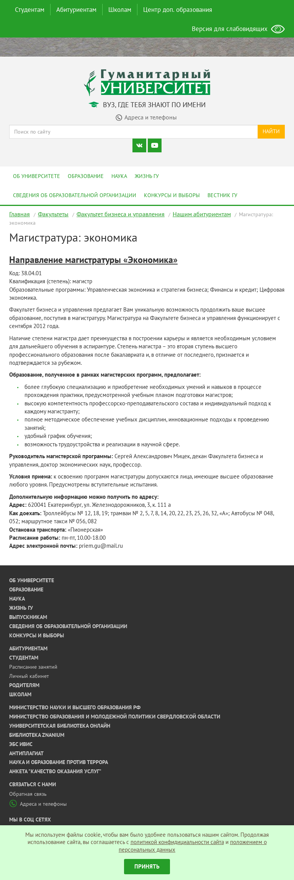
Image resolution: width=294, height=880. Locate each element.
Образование (86, 176)
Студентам (29, 9)
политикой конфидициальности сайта (177, 842)
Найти (271, 131)
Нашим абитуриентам (202, 214)
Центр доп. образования (177, 9)
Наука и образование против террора (58, 762)
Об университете (36, 176)
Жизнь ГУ (147, 176)
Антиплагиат (26, 753)
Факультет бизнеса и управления (121, 214)
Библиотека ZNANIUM (36, 734)
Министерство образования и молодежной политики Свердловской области (114, 716)
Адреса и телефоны (38, 803)
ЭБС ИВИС (21, 744)
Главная (19, 214)
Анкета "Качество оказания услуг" (55, 771)
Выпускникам (28, 617)
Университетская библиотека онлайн (59, 725)
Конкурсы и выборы (172, 195)
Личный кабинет (29, 676)
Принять (147, 866)
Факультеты (53, 214)
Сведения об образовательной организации (74, 195)
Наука (119, 176)
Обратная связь (28, 793)
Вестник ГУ (222, 195)
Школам (119, 9)
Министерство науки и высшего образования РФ (74, 707)
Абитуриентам (76, 9)
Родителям (24, 685)
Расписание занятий (33, 666)
